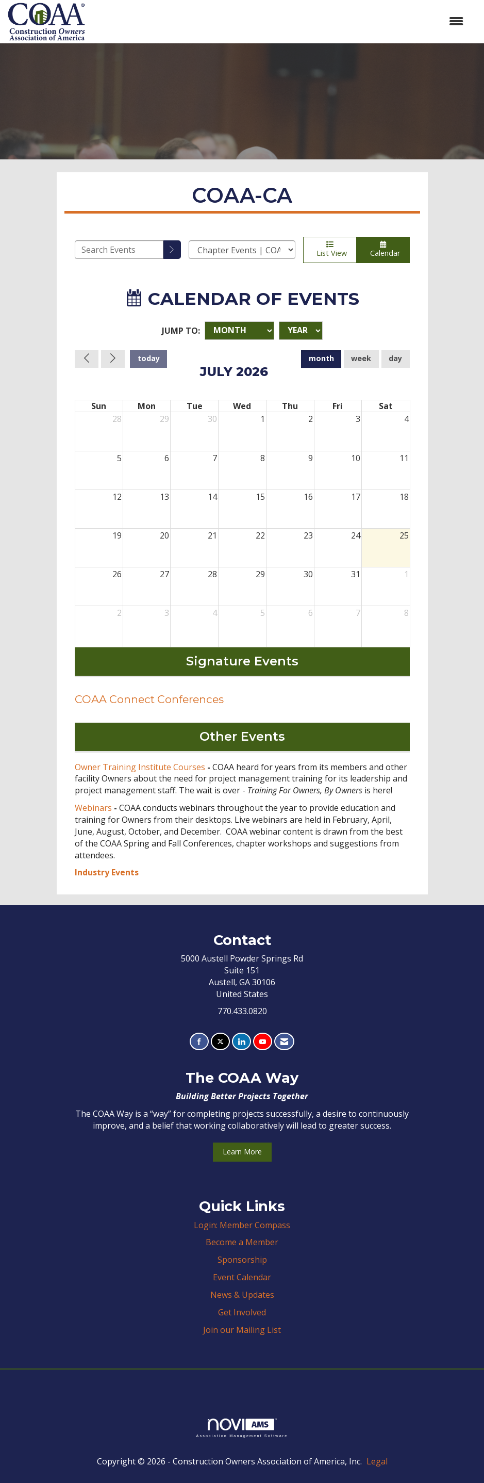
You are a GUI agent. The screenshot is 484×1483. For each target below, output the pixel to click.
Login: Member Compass (242, 1225)
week (361, 358)
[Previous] (86, 359)
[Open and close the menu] (279, 21)
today (149, 358)
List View (329, 249)
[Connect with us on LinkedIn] (241, 1042)
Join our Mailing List (242, 1329)
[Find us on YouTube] (262, 1042)
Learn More (242, 1151)
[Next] (113, 359)
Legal (377, 1461)
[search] (172, 249)
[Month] (239, 330)
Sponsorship (242, 1259)
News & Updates (242, 1294)
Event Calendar (242, 1277)
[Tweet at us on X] (220, 1042)
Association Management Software (242, 1428)
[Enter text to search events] (119, 249)
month (321, 358)
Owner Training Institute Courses (140, 767)
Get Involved (242, 1312)
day (395, 358)
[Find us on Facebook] (199, 1042)
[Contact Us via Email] (284, 1042)
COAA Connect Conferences (149, 699)
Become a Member (242, 1242)
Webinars (93, 807)
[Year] (301, 330)
